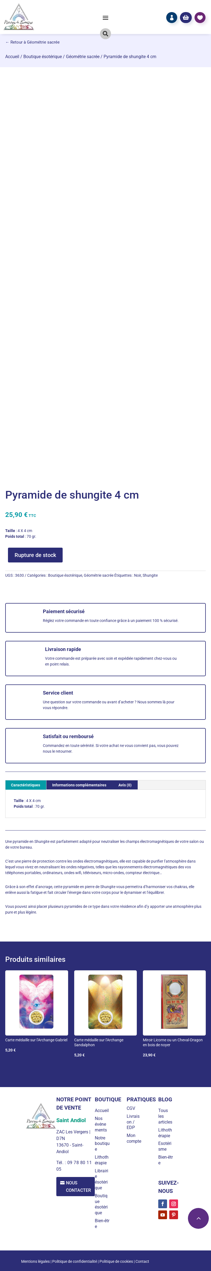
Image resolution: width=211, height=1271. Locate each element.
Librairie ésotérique (102, 1179)
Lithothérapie (102, 1160)
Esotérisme (164, 1146)
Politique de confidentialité (74, 1261)
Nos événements (101, 1124)
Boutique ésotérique (42, 56)
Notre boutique (102, 1143)
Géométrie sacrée (82, 56)
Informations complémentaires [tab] (79, 785)
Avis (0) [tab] (125, 785)
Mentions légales (35, 1261)
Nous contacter (78, 1186)
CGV (131, 1108)
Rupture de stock (35, 555)
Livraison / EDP (133, 1122)
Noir (137, 575)
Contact (142, 1261)
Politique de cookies (116, 1261)
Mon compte (134, 1138)
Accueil (12, 56)
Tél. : (61, 1162)
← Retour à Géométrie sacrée (32, 42)
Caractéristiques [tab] (25, 785)
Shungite (150, 575)
